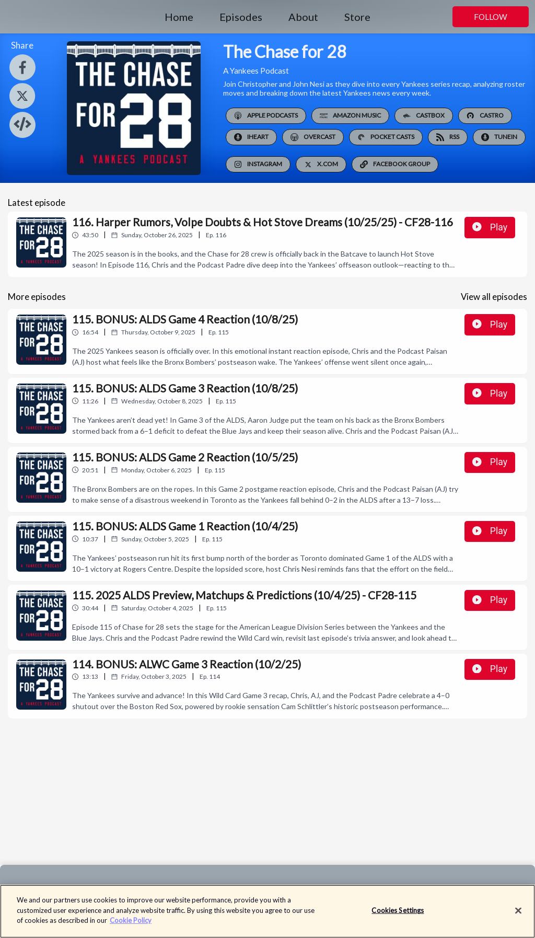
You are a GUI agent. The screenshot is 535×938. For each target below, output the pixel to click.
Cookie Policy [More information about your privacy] (131, 926)
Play (489, 227)
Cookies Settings (397, 915)
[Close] (518, 916)
